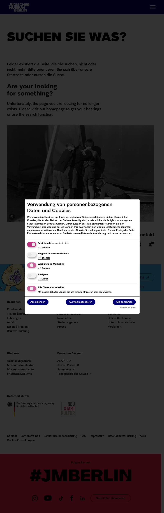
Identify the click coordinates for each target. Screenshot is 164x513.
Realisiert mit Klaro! (128, 308)
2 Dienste (44, 248)
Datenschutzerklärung (93, 233)
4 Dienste (44, 258)
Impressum (125, 233)
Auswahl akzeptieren (80, 302)
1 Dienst (43, 279)
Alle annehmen (124, 302)
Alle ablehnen (37, 302)
